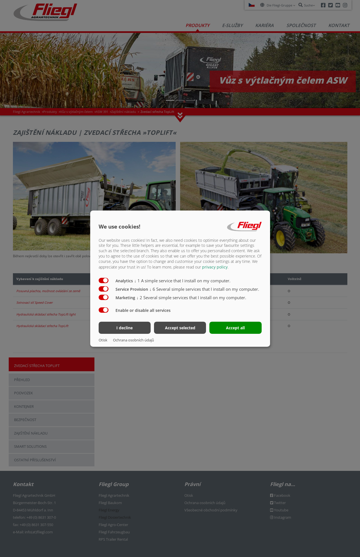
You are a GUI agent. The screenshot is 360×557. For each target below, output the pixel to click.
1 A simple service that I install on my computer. (182, 280)
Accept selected (180, 327)
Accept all (235, 327)
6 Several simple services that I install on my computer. (204, 289)
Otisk (103, 340)
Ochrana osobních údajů (133, 340)
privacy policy (215, 267)
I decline (124, 327)
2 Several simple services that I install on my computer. (191, 297)
